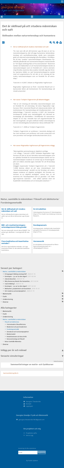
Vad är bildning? (14, 284)
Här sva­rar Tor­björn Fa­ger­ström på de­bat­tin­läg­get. (31, 100)
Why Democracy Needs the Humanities (21, 281)
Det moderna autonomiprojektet (19, 291)
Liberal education (14, 279)
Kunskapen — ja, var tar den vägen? (20, 276)
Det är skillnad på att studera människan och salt (13, 210)
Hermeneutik (38, 241)
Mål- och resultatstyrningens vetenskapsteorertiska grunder (14, 226)
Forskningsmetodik (13, 329)
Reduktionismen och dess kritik (17, 336)
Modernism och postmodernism (17, 327)
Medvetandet (11, 334)
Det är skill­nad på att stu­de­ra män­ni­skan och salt (31, 47)
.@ (31, 420)
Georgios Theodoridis (33, 401)
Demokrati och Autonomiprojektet (18, 331)
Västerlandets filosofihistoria (16, 324)
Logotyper (29, 406)
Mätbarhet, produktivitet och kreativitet (22, 288)
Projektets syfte (31, 433)
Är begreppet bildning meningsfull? (20, 274)
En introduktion (39, 209)
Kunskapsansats (40, 225)
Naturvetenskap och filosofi (16, 339)
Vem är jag (29, 435)
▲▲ (61, 392)
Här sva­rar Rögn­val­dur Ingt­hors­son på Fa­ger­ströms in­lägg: (34, 145)
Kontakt (28, 404)
